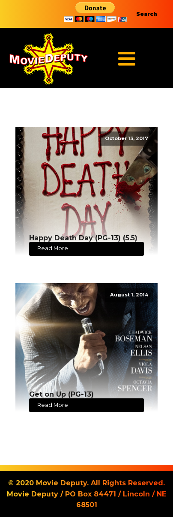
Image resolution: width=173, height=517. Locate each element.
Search (146, 14)
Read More (52, 248)
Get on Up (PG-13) (61, 394)
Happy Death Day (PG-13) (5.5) (83, 238)
